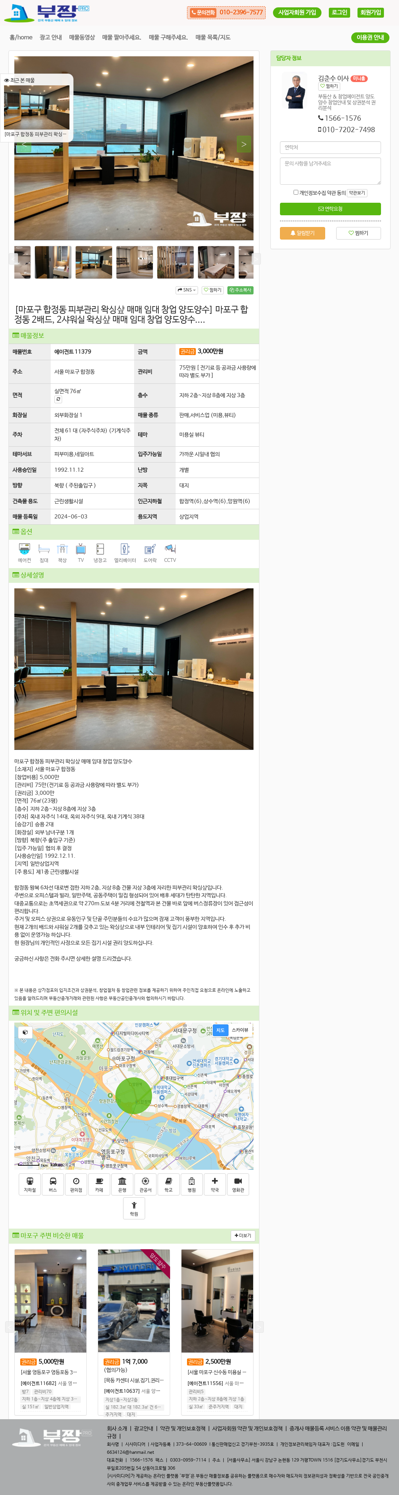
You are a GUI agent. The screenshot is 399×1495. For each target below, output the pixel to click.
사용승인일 (24, 470)
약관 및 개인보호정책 (182, 1428)
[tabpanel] (134, 148)
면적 (17, 395)
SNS (187, 290)
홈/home (21, 37)
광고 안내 (51, 37)
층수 (142, 395)
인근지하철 (150, 501)
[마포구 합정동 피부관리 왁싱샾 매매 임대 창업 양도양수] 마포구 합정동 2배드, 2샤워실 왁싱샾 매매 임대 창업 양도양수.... (36, 111)
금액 (142, 352)
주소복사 (240, 290)
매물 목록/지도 (212, 37)
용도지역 (147, 517)
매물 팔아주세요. (121, 37)
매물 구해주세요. (168, 37)
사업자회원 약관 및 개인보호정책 (247, 1428)
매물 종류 (148, 415)
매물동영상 (82, 37)
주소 (17, 372)
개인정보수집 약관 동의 (320, 193)
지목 (142, 485)
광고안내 (143, 1428)
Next (240, 144)
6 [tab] (161, 229)
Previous (21, 144)
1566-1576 (343, 118)
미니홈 (359, 78)
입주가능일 (150, 454)
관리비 (145, 372)
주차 (17, 435)
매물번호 (22, 352)
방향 (17, 485)
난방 (142, 470)
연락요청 (330, 209)
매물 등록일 (24, 517)
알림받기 (302, 233)
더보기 (243, 1236)
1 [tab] (106, 229)
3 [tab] (128, 229)
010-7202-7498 (349, 130)
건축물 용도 (24, 501)
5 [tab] (150, 229)
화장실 (19, 415)
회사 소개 (117, 1428)
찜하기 (213, 290)
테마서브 (22, 454)
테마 (142, 435)
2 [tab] (117, 229)
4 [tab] (139, 229)
